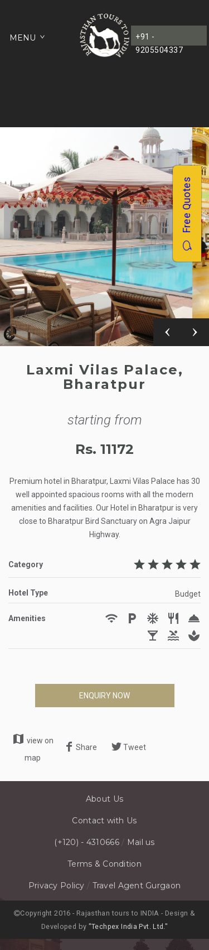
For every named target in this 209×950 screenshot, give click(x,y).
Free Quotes (186, 214)
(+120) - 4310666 (86, 842)
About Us (104, 799)
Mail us (141, 842)
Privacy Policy (56, 886)
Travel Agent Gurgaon (137, 886)
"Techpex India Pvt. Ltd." (128, 926)
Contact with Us (104, 821)
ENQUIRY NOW (104, 695)
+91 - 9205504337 (159, 39)
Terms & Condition (104, 864)
